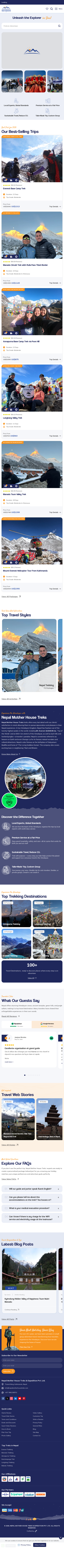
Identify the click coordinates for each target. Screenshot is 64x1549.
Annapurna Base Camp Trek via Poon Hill (21, 341)
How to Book (6, 1429)
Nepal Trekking (46, 685)
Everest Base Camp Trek (14, 188)
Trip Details (55, 206)
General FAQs (37, 1426)
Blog (34, 1429)
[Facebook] (3, 1398)
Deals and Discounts (9, 1423)
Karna (34, 1052)
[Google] (47, 1023)
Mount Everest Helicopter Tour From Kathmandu (25, 570)
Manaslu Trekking (41, 955)
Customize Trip (38, 1416)
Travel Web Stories (8, 1416)
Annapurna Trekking (11, 924)
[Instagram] (11, 1398)
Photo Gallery (6, 1436)
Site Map (36, 1432)
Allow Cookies (40, 1545)
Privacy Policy (37, 1423)
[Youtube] (19, 1398)
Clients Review (6, 1413)
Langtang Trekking (42, 924)
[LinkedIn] (15, 1398)
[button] (59, 26)
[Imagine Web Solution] (35, 1531)
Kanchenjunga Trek (8, 1459)
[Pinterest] (23, 1398)
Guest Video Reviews (9, 1426)
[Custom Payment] (32, 1510)
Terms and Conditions (9, 1419)
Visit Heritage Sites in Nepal (49, 1136)
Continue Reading (12, 1310)
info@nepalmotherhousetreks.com (16, 1388)
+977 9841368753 (11, 1392)
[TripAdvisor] (16, 1023)
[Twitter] (7, 1398)
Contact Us (36, 1436)
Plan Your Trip (6, 1432)
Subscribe (8, 1371)
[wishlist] (47, 9)
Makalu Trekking (7, 1466)
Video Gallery (37, 1413)
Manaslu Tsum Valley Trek (14, 494)
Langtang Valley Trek (12, 418)
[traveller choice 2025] (9, 800)
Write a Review (38, 1419)
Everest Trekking (10, 955)
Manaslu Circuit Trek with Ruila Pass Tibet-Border (25, 265)
